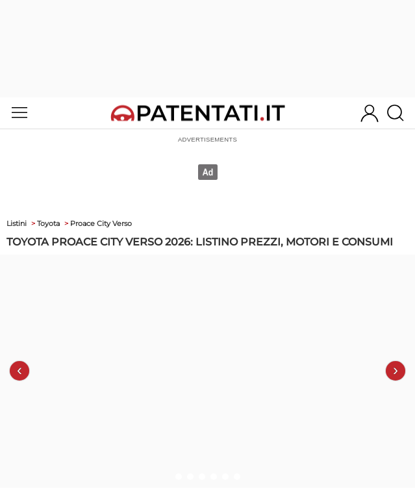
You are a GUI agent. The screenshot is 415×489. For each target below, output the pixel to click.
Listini (16, 223)
